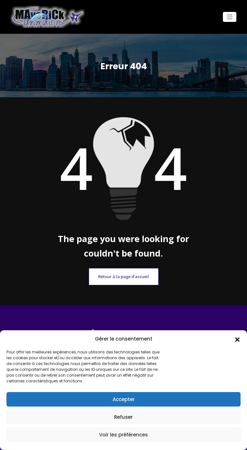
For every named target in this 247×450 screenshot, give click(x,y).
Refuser (123, 417)
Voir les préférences (123, 434)
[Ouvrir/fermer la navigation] (230, 17)
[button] (237, 339)
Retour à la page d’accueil (123, 275)
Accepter (124, 399)
